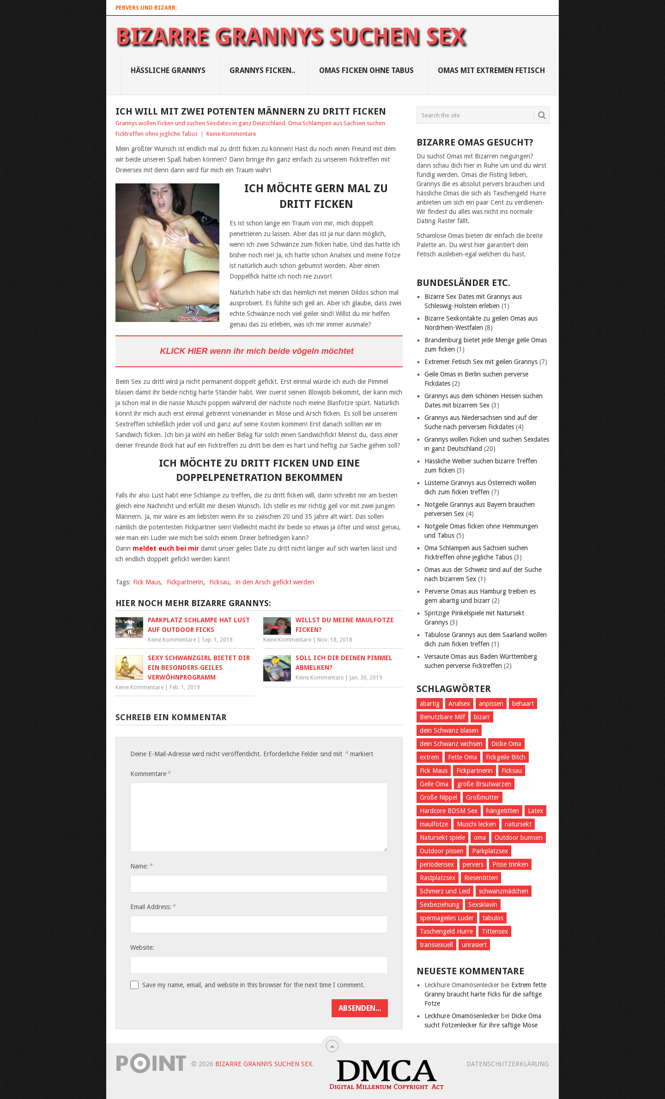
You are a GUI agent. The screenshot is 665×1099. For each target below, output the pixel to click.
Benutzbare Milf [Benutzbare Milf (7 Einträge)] (442, 717)
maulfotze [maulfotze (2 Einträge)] (434, 824)
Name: (141, 866)
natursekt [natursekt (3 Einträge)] (518, 824)
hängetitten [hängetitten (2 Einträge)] (502, 810)
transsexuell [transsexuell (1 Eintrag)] (436, 944)
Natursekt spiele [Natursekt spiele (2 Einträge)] (442, 837)
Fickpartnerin (185, 582)
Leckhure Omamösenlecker (461, 1016)
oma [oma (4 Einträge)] (480, 837)
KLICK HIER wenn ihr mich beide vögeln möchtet (257, 351)
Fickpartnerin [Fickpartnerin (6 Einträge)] (474, 770)
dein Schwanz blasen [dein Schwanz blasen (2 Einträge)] (449, 730)
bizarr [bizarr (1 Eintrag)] (482, 717)
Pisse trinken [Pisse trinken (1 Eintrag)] (510, 864)
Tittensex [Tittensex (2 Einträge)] (495, 931)
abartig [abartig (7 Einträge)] (430, 703)
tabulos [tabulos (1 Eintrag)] (493, 918)
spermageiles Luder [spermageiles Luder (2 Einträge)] (447, 918)
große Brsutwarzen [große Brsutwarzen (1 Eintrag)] (484, 784)
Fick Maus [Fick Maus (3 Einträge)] (433, 770)
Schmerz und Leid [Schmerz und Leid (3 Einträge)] (445, 891)
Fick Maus (147, 582)
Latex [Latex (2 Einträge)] (535, 810)
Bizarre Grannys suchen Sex (290, 36)
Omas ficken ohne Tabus (366, 70)
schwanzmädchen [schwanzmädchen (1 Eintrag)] (503, 891)
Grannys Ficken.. (262, 70)
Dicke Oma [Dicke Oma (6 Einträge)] (506, 743)
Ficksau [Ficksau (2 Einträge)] (512, 770)
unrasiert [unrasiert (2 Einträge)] (474, 944)
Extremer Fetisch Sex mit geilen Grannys (481, 361)
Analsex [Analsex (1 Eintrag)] (459, 703)
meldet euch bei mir (167, 548)
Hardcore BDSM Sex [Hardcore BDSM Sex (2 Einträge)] (449, 810)
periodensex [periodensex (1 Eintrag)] (437, 864)
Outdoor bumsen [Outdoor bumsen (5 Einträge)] (519, 837)
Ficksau (219, 582)
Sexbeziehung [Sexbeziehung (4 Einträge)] (439, 904)
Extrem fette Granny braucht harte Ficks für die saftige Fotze (485, 994)
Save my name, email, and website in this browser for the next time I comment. (253, 985)
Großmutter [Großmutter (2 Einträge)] (482, 797)
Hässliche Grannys (168, 70)
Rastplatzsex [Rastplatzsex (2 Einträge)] (437, 877)
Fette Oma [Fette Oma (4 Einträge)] (462, 757)
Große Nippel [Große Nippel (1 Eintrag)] (438, 797)
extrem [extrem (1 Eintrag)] (429, 757)
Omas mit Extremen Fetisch (491, 70)
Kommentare (150, 773)
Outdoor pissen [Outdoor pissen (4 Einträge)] (441, 851)
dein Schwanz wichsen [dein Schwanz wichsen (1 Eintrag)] (451, 743)
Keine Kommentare (231, 133)
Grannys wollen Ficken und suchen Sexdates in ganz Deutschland (200, 123)
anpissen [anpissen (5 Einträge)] (491, 703)
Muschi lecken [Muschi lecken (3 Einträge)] (476, 824)
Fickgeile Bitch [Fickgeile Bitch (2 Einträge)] (506, 757)
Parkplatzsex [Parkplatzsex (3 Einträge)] (490, 851)
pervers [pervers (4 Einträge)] (473, 864)
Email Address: (152, 906)
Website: (142, 947)
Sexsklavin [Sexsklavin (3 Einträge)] (482, 904)
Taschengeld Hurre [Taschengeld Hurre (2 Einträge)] (446, 931)
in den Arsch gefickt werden (275, 582)
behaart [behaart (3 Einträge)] (523, 703)
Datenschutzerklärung (507, 1064)
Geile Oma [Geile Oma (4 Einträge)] (434, 784)
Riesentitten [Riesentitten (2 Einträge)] (481, 877)
